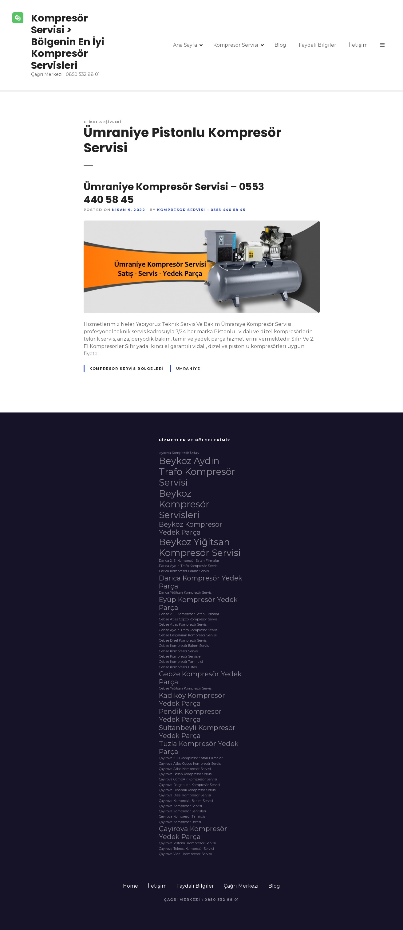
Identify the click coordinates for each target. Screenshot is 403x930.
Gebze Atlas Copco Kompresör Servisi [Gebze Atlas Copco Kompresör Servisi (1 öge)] (188, 619)
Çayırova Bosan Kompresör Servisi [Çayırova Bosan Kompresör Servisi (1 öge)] (185, 774)
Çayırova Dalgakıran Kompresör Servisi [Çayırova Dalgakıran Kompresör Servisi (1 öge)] (189, 785)
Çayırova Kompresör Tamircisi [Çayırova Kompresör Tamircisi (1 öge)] (182, 817)
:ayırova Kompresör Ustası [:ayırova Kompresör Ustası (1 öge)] (179, 453)
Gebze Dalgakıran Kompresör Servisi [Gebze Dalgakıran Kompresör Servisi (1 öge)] (188, 635)
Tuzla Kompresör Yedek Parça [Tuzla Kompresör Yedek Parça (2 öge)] (199, 748)
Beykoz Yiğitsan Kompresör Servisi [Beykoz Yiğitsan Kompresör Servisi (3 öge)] (200, 547)
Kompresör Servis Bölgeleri (126, 368)
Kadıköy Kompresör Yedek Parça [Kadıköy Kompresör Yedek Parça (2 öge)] (192, 699)
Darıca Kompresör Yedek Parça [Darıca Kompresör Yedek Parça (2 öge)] (200, 582)
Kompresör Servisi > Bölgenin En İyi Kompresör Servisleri (67, 41)
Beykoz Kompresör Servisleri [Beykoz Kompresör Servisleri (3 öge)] (184, 504)
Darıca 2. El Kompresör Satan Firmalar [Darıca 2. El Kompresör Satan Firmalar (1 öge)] (189, 561)
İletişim (358, 45)
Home (130, 886)
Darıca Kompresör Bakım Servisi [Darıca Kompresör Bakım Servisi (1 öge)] (184, 571)
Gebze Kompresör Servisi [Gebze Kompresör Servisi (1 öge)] (179, 651)
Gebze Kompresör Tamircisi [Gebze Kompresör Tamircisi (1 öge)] (181, 662)
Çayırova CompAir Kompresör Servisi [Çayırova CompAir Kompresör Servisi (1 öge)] (188, 779)
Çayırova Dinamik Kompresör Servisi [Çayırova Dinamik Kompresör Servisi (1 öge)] (187, 790)
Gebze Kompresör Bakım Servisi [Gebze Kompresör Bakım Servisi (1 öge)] (184, 646)
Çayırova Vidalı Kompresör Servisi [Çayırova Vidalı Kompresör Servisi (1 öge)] (185, 854)
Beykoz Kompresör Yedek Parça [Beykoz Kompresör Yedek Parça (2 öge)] (190, 528)
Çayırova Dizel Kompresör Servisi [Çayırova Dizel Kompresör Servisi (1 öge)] (185, 795)
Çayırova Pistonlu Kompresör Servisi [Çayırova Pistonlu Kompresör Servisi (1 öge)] (187, 843)
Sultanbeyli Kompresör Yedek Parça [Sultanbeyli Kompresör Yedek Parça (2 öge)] (197, 732)
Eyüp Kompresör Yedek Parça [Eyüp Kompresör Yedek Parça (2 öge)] (198, 604)
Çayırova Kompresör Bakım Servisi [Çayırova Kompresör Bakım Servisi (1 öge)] (186, 801)
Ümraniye (188, 368)
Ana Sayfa (185, 45)
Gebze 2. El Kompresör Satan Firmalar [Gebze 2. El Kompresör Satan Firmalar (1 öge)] (189, 614)
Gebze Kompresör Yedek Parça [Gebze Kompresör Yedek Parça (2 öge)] (200, 678)
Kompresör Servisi (235, 45)
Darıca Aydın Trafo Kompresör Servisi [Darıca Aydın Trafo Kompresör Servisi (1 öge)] (188, 566)
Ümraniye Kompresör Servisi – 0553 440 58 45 (174, 193)
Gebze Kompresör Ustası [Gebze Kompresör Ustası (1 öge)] (178, 667)
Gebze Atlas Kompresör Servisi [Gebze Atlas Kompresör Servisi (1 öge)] (183, 625)
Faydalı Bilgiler (317, 45)
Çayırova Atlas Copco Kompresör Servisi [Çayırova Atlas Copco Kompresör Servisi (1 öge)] (190, 764)
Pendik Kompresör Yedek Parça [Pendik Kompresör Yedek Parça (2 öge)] (190, 715)
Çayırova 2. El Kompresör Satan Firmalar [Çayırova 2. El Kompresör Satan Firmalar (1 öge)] (191, 758)
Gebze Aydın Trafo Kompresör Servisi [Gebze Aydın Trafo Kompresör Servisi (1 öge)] (188, 630)
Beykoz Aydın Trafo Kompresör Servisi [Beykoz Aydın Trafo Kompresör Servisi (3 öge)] (197, 471)
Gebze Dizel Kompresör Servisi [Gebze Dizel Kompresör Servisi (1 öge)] (183, 641)
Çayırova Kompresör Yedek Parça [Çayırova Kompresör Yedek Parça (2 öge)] (193, 833)
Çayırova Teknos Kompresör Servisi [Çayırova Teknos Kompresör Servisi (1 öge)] (186, 849)
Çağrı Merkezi (241, 886)
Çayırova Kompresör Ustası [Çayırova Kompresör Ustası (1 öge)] (180, 822)
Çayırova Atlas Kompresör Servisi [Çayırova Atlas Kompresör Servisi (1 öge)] (185, 769)
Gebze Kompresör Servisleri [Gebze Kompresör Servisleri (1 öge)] (181, 656)
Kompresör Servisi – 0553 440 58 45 (201, 210)
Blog (280, 45)
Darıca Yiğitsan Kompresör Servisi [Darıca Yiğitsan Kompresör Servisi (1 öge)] (185, 593)
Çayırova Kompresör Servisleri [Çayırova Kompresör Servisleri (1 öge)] (182, 811)
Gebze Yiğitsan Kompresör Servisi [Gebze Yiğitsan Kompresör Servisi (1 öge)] (185, 688)
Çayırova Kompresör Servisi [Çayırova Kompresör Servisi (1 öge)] (180, 806)
